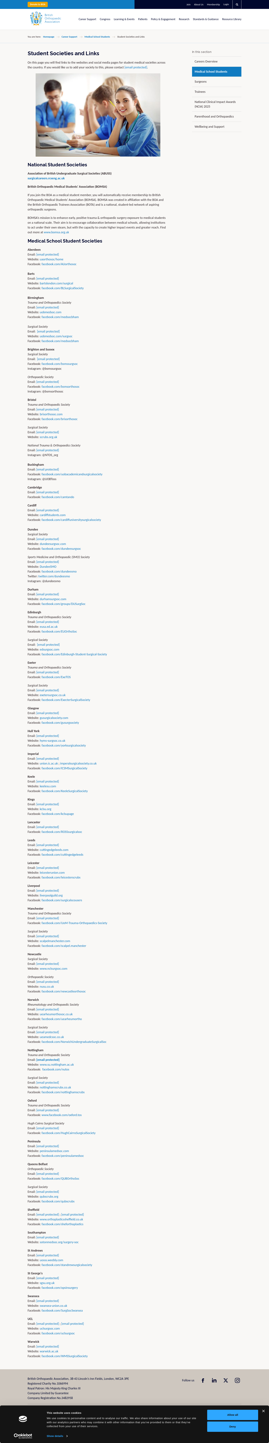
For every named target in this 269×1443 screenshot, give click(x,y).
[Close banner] (263, 1411)
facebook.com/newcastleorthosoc (64, 991)
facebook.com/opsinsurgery (60, 1288)
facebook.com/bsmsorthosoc (61, 387)
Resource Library (231, 19)
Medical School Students (97, 36)
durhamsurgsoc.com (53, 599)
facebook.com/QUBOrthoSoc (60, 1179)
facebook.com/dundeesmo (59, 571)
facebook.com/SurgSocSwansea (62, 1310)
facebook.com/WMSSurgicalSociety (65, 1356)
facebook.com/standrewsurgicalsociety (67, 1265)
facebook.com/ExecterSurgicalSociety (66, 700)
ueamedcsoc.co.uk (52, 1037)
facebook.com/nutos (55, 1069)
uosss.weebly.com (51, 1260)
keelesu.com (48, 786)
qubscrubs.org (49, 1196)
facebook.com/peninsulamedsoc (63, 1156)
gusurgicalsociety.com (54, 718)
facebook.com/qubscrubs (58, 1201)
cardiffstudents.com (53, 515)
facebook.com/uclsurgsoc (58, 1333)
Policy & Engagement (163, 19)
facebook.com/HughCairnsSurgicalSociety (69, 1133)
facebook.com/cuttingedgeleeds (62, 855)
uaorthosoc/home (51, 259)
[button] (236, 4)
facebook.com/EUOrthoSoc (59, 631)
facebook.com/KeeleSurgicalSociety (65, 791)
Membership (213, 4)
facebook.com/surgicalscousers (62, 900)
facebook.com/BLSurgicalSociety (63, 288)
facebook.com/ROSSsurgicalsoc (62, 832)
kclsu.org (45, 809)
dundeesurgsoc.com (53, 544)
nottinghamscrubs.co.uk (55, 1087)
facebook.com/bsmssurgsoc (60, 364)
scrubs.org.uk (48, 437)
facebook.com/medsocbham (60, 317)
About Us (199, 4)
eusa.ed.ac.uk (49, 627)
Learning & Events (124, 19)
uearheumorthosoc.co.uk (56, 1014)
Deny (232, 1426)
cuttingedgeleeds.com (54, 850)
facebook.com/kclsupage (58, 814)
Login (226, 4)
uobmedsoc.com (50, 312)
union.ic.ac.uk (49, 763)
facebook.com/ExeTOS (56, 677)
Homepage (48, 36)
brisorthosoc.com (51, 414)
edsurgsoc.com (49, 649)
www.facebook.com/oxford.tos (62, 1115)
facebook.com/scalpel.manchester (64, 946)
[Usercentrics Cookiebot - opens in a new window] (23, 1436)
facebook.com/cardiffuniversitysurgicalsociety (71, 520)
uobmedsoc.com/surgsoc (56, 336)
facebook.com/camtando (58, 497)
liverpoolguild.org (51, 895)
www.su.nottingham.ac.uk (57, 1065)
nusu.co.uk (47, 987)
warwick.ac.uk (49, 1351)
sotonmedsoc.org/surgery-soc (59, 1242)
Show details (55, 1435)
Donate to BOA (37, 4)
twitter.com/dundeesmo (54, 576)
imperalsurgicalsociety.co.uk (78, 763)
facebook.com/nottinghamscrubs (63, 1092)
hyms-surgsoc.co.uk (52, 741)
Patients (142, 19)
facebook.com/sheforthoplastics (62, 1224)
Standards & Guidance (206, 19)
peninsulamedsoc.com (54, 1151)
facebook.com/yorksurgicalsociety (64, 745)
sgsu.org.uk (47, 1283)
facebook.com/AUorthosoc (59, 264)
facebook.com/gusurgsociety (60, 723)
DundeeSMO (48, 567)
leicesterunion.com (52, 873)
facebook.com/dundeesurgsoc (61, 549)
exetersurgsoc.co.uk (53, 695)
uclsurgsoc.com (50, 1328)
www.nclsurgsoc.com (53, 969)
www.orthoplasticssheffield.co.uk (61, 1219)
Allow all (232, 1414)
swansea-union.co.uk (53, 1306)
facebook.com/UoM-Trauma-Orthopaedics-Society (74, 923)
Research (184, 19)
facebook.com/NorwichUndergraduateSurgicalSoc (74, 1042)
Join (188, 4)
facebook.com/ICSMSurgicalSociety (64, 768)
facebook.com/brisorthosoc (60, 419)
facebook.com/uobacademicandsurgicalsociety (72, 474)
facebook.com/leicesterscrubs (61, 877)
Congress (105, 19)
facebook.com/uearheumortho (62, 1019)
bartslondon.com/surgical (56, 283)
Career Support (87, 19)
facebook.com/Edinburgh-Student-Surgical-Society (74, 654)
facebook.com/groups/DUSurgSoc (64, 604)
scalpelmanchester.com (55, 941)
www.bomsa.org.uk (56, 232)
